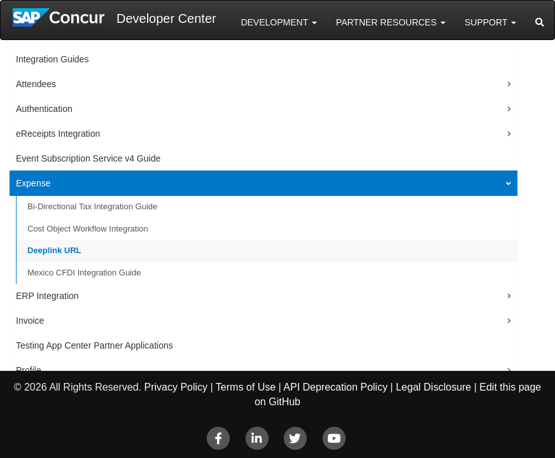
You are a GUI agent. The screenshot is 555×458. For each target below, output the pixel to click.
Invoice (30, 321)
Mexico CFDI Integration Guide (84, 272)
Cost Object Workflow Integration (87, 228)
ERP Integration (47, 296)
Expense (33, 183)
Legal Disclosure (433, 387)
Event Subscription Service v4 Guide (88, 158)
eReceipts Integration (58, 133)
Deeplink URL (54, 250)
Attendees (36, 84)
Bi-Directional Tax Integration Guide (92, 206)
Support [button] (490, 22)
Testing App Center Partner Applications (94, 345)
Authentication (44, 109)
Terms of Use (246, 387)
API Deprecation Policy (335, 387)
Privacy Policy (176, 387)
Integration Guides (52, 59)
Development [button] (278, 22)
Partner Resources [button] (391, 22)
